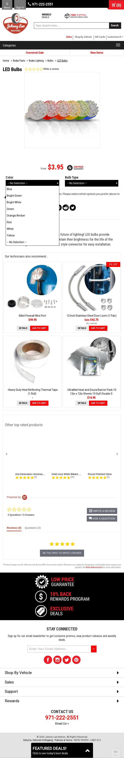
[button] (6, 454)
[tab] (14, 528)
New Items (96, 52)
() (118, 5)
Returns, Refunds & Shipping (38, 740)
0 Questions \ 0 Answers (21, 514)
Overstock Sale (35, 52)
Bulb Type (71, 177)
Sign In (20, 7)
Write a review (51, 68)
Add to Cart (39, 328)
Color (9, 177)
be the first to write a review (62, 553)
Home (6, 60)
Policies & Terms (63, 740)
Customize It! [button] (114, 37)
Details (23, 328)
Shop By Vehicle (83, 37)
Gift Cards (100, 37)
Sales (69, 37)
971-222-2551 (40, 4)
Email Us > (62, 723)
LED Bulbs (62, 60)
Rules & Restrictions (94, 567)
